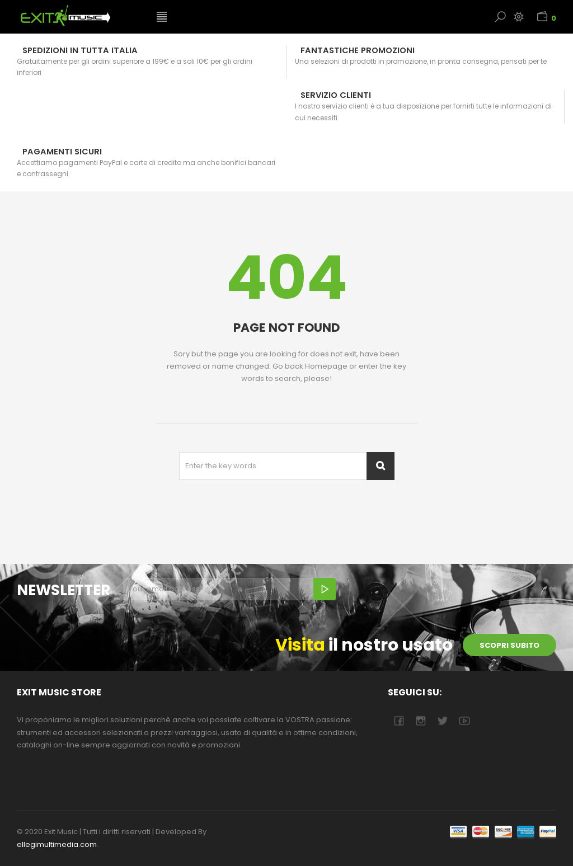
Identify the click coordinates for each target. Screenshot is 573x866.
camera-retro (421, 721)
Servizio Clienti (335, 95)
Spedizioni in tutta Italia (80, 50)
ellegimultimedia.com (57, 844)
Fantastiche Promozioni (357, 50)
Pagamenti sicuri (62, 151)
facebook (399, 721)
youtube (464, 721)
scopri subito (509, 645)
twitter (442, 721)
